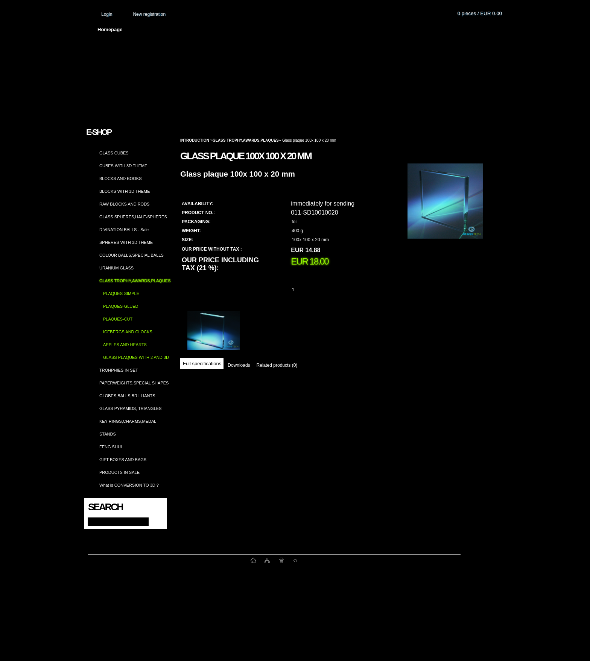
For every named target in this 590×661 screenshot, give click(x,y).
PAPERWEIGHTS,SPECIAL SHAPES (134, 383)
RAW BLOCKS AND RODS (124, 204)
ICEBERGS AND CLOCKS (127, 332)
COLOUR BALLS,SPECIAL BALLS (131, 255)
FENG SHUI (110, 447)
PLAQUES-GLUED (120, 306)
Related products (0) (277, 365)
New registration (149, 14)
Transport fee (308, 29)
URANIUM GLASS (116, 268)
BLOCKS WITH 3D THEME (124, 191)
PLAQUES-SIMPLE (121, 293)
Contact (400, 29)
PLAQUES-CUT (117, 319)
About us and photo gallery (172, 29)
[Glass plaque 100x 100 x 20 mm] (445, 208)
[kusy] (302, 289)
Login (106, 14)
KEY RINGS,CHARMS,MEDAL (127, 421)
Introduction (194, 140)
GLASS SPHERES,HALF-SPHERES (133, 217)
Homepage (109, 29)
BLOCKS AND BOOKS (120, 178)
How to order (357, 29)
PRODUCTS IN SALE (119, 472)
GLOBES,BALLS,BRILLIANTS (127, 395)
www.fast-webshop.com (169, 560)
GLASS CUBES (114, 153)
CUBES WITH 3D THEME (123, 165)
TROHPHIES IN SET (118, 370)
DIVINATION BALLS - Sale (124, 229)
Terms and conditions (249, 29)
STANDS (107, 434)
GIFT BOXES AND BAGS (122, 459)
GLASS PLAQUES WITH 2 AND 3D (136, 357)
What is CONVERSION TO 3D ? (129, 485)
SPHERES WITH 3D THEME (126, 242)
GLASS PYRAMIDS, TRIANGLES (130, 408)
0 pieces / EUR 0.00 (479, 13)
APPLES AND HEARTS (125, 344)
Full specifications (202, 363)
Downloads (239, 365)
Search (105, 507)
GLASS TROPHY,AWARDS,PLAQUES (135, 280)
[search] (154, 521)
